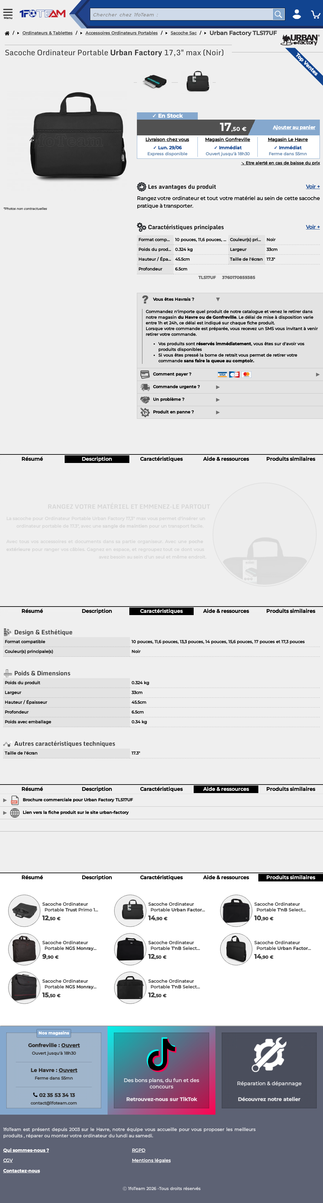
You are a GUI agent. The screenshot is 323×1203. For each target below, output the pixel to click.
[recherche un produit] (176, 14)
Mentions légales (151, 1160)
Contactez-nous (21, 1171)
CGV (8, 1160)
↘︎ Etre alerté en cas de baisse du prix (280, 163)
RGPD (138, 1150)
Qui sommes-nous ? (26, 1150)
